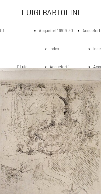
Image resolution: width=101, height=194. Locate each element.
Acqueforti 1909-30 (56, 30)
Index (54, 48)
